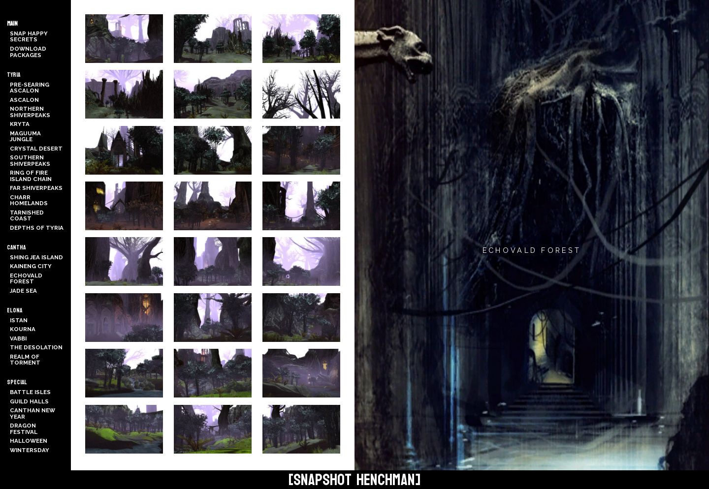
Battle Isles (30, 392)
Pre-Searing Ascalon (29, 87)
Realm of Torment (25, 360)
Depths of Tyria (37, 227)
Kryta (20, 124)
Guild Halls (29, 401)
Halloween (28, 440)
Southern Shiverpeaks (30, 160)
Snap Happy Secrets (29, 36)
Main (12, 24)
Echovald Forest (26, 278)
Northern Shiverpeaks (30, 112)
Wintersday (29, 450)
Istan (19, 320)
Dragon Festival (23, 428)
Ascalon (24, 99)
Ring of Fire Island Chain (31, 176)
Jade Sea (23, 290)
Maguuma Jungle (25, 136)
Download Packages (28, 52)
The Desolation (36, 347)
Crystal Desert (36, 148)
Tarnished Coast (27, 215)
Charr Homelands (29, 200)
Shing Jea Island (36, 257)
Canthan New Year (32, 413)
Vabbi (18, 338)
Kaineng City (31, 266)
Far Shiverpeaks (36, 187)
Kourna (22, 329)
